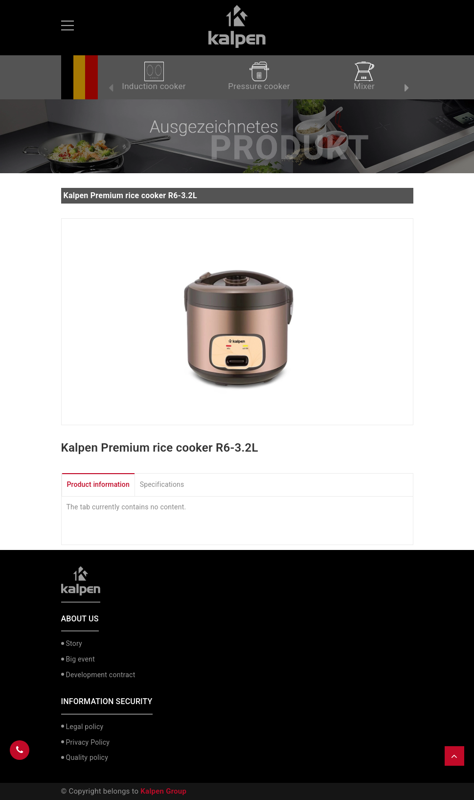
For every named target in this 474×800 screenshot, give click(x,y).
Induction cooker (153, 76)
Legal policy (85, 727)
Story (74, 643)
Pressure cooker (259, 76)
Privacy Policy (88, 742)
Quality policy (87, 757)
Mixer (364, 76)
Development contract (100, 675)
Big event (80, 659)
